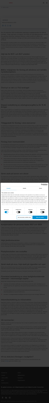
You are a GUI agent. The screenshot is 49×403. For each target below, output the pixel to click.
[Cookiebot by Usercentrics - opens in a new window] (42, 185)
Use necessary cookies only (24, 217)
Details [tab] (24, 188)
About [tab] (40, 188)
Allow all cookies (40, 217)
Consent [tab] (8, 188)
